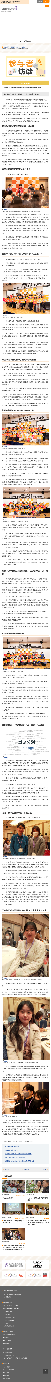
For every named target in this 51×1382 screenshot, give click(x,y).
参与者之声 (6, 1366)
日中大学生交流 (7, 1352)
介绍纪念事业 (7, 1300)
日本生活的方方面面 (10, 1320)
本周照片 (6, 1376)
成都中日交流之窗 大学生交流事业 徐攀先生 (18, 1154)
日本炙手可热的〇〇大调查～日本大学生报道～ (16, 1361)
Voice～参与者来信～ (10, 1323)
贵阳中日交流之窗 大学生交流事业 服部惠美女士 (19, 1161)
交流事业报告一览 (9, 1358)
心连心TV (7, 1326)
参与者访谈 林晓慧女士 (12, 1147)
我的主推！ (7, 1346)
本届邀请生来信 (9, 1314)
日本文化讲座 (7, 1343)
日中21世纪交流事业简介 (10, 1294)
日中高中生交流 (7, 1305)
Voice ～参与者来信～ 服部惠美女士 (16, 1157)
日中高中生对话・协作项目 (11, 1309)
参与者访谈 (7, 1317)
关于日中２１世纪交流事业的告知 (12, 1297)
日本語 (40, 1)
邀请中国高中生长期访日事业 (11, 1312)
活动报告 (6, 1340)
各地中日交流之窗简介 (10, 1338)
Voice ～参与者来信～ (9, 1373)
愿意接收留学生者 (9, 1329)
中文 (46, 1)
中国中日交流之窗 (8, 1334)
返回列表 (27, 1171)
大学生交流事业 (8, 1355)
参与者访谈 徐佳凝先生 (12, 1150)
